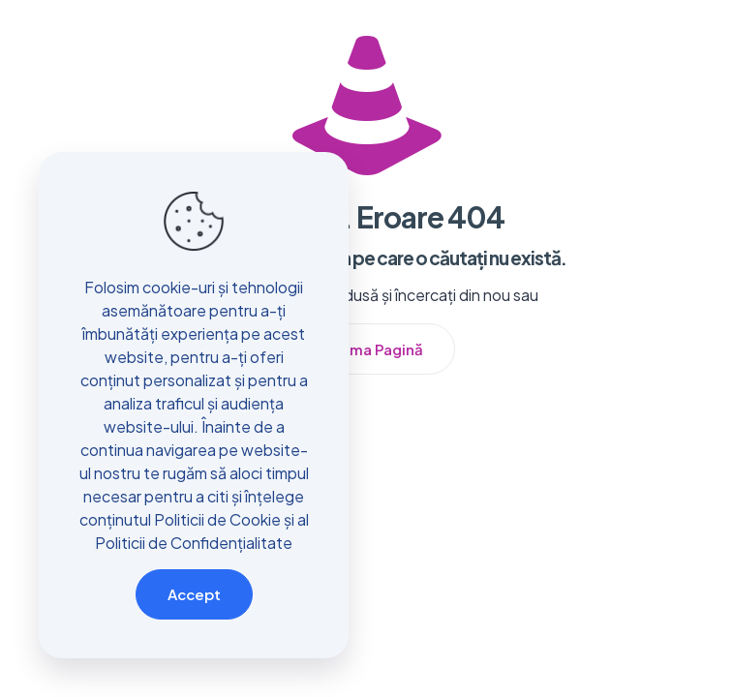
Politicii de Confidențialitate (193, 542)
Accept (194, 594)
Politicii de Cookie (217, 519)
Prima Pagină (376, 349)
